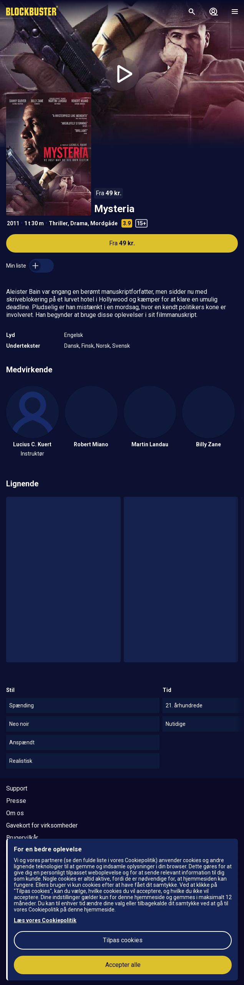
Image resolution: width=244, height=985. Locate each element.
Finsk (87, 346)
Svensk (121, 346)
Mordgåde (104, 223)
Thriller (58, 223)
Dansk (71, 346)
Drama (79, 223)
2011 (13, 223)
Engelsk (73, 335)
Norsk (103, 346)
